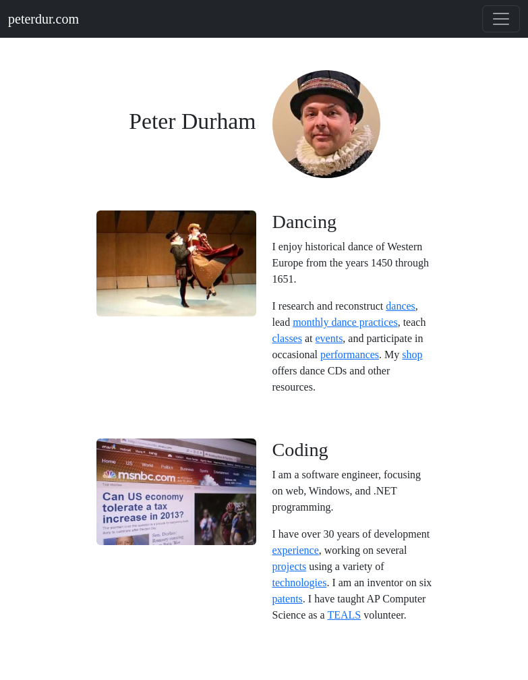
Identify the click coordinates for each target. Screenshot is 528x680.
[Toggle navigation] (501, 18)
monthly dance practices (345, 322)
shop (412, 354)
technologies (299, 582)
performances (349, 354)
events (329, 338)
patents (287, 598)
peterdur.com (43, 18)
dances (400, 306)
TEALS (344, 615)
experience (295, 550)
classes (287, 338)
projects (289, 566)
